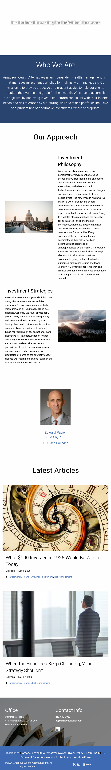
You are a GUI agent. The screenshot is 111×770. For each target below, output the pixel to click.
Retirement (47, 576)
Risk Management (63, 576)
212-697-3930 (63, 717)
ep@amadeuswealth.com (69, 720)
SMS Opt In (93, 753)
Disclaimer (12, 753)
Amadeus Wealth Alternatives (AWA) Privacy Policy (53, 753)
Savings (36, 576)
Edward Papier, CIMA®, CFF (56, 435)
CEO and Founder (55, 443)
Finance (26, 576)
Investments (15, 576)
